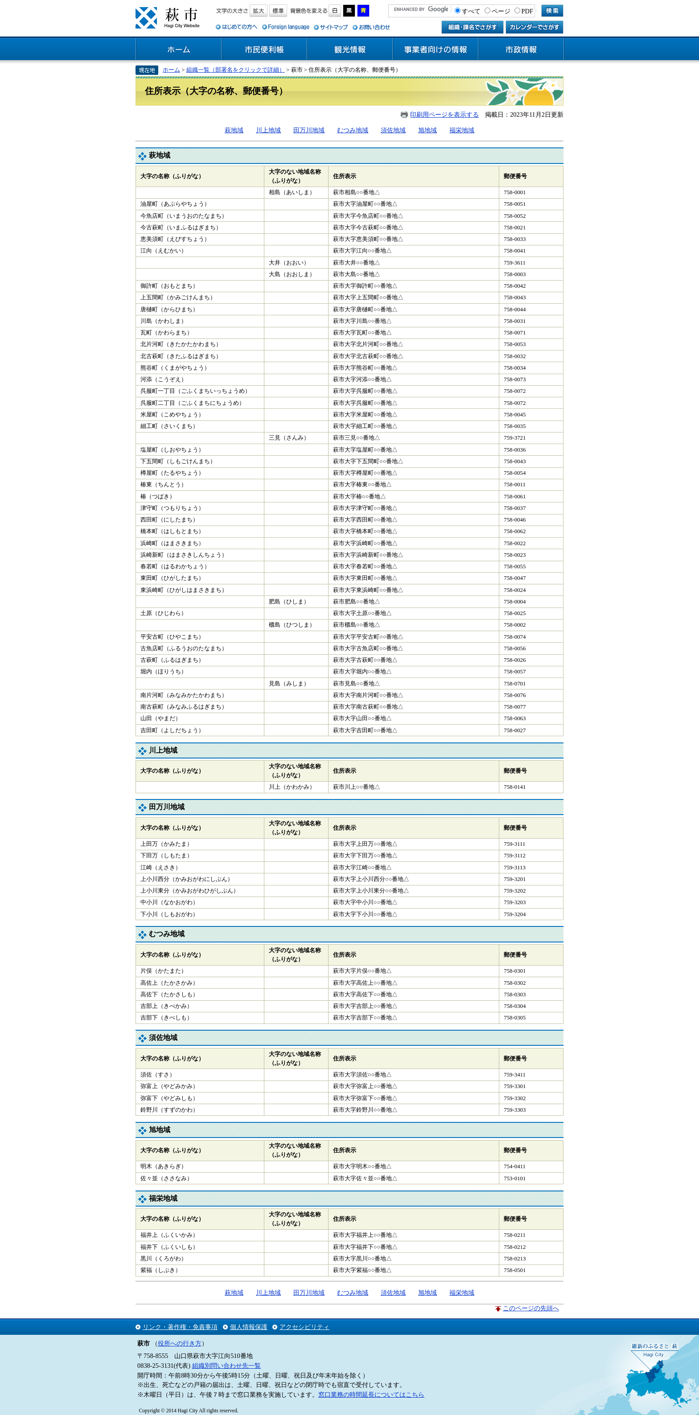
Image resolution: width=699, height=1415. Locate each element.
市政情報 (521, 49)
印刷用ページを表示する (444, 114)
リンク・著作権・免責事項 (180, 1326)
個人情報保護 (248, 1326)
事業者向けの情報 (435, 49)
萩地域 (234, 130)
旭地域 (427, 130)
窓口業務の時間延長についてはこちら (371, 1394)
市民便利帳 (264, 49)
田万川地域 (309, 130)
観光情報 (350, 49)
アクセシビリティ (304, 1326)
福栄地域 (461, 130)
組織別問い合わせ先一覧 (226, 1365)
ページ (501, 11)
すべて (471, 11)
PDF (527, 11)
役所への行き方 (179, 1343)
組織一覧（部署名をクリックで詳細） (235, 69)
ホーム (179, 49)
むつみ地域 (352, 130)
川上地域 (268, 130)
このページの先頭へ (531, 1308)
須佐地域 (393, 130)
